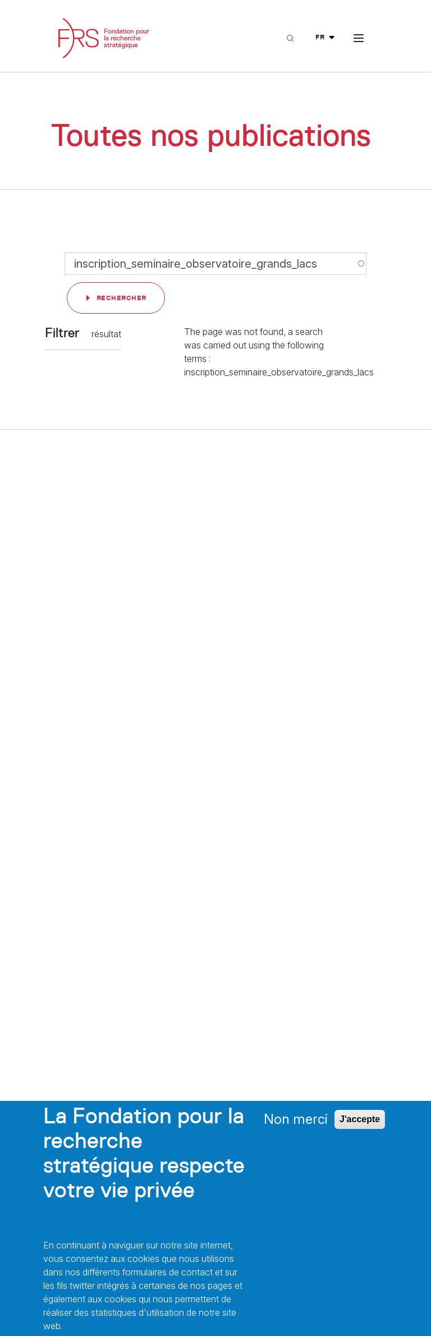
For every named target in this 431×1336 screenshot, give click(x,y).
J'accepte (360, 1119)
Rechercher (121, 298)
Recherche (301, 60)
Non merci (296, 1119)
